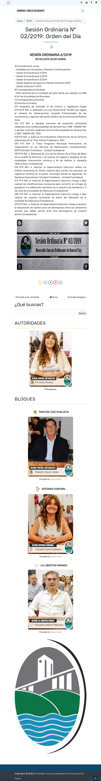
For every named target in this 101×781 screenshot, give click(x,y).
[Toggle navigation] (8, 3)
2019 (29, 21)
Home (18, 778)
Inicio (20, 21)
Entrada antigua (76, 297)
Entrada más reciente (27, 297)
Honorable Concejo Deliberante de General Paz (59, 773)
